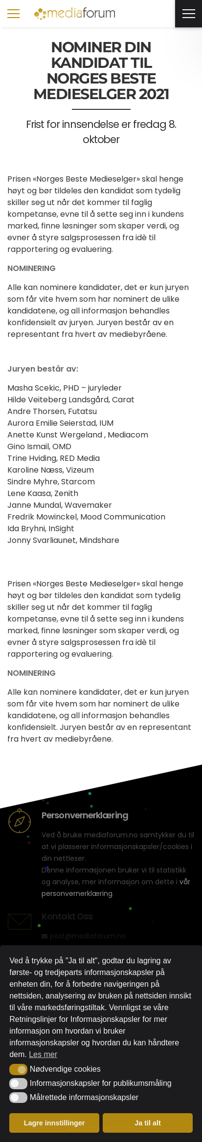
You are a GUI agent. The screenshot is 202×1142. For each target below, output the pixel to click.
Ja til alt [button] (148, 1123)
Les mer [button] (43, 1054)
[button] (18, 1069)
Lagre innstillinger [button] (54, 1123)
